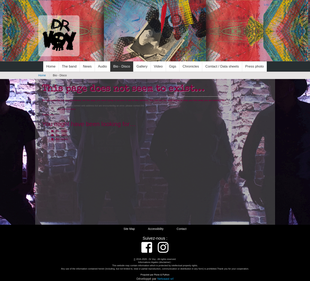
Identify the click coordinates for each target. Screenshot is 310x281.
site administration (66, 109)
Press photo (254, 66)
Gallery (142, 66)
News (87, 66)
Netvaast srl (165, 278)
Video (158, 66)
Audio (102, 66)
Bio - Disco (121, 66)
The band (69, 66)
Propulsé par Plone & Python (155, 274)
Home (51, 66)
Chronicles (191, 66)
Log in (268, 4)
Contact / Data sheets (222, 66)
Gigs (172, 66)
